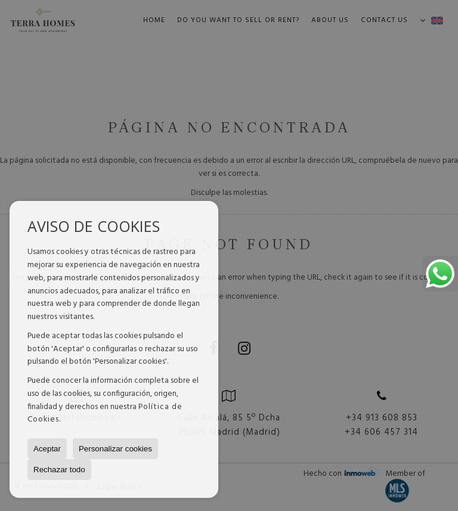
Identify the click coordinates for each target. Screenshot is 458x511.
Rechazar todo (59, 469)
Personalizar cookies (115, 448)
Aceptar (47, 448)
